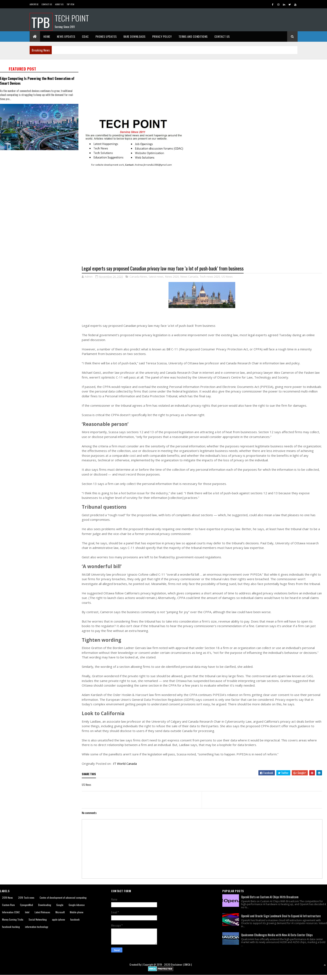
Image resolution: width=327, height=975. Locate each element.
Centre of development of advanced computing (63, 897)
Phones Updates (106, 36)
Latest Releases (42, 912)
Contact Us (47, 4)
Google (59, 905)
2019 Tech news (26, 897)
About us (59, 4)
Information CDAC (11, 912)
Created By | (136, 964)
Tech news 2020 (210, 276)
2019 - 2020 (163, 964)
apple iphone (58, 919)
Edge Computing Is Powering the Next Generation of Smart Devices (37, 81)
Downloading (44, 905)
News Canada (189, 276)
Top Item (70, 4)
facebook (74, 919)
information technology (36, 926)
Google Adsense (77, 905)
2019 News (7, 897)
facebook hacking (11, 926)
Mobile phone (76, 912)
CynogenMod (26, 905)
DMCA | (188, 964)
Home (46, 36)
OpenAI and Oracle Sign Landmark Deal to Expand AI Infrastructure (281, 915)
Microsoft (60, 912)
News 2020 (172, 276)
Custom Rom (8, 905)
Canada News (138, 276)
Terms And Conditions (193, 36)
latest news (156, 276)
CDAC (85, 36)
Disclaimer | (177, 964)
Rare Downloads (134, 36)
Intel (27, 912)
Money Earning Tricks (12, 919)
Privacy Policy (162, 36)
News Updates (66, 36)
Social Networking (38, 919)
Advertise (34, 4)
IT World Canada (125, 763)
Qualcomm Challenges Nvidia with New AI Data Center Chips (277, 934)
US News (227, 276)
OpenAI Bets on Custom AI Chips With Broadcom (269, 896)
